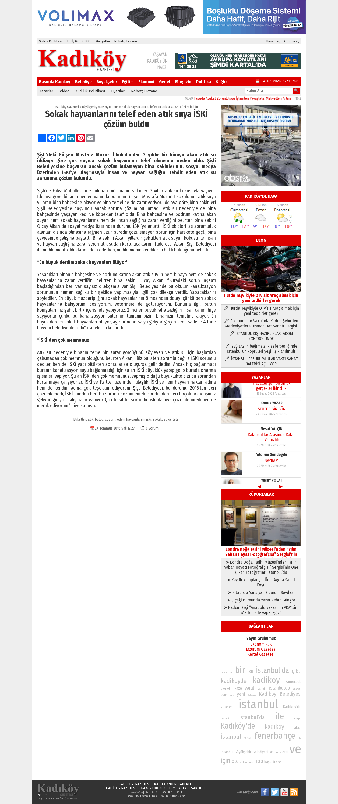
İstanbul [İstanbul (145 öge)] (231, 736)
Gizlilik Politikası (50, 41)
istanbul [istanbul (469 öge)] (258, 704)
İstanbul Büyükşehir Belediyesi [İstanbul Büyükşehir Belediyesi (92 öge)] (244, 752)
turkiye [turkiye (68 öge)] (247, 738)
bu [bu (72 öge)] (299, 737)
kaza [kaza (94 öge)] (238, 688)
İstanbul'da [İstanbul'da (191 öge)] (272, 670)
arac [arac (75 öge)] (278, 762)
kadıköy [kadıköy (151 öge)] (274, 726)
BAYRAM (272, 443)
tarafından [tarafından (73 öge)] (249, 762)
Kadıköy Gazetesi (67, 107)
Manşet (102, 107)
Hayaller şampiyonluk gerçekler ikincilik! (271, 472)
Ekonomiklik (261, 644)
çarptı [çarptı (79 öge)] (297, 718)
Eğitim (127, 81)
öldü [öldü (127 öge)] (236, 761)
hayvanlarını (135, 419)
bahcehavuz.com (175, 796)
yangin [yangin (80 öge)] (262, 688)
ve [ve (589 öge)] (295, 749)
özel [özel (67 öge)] (232, 695)
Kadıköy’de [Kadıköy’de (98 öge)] (292, 706)
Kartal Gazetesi (261, 654)
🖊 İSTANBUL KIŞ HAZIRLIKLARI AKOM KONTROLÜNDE (261, 336)
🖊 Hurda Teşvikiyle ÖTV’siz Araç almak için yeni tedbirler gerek (261, 311)
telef (176, 419)
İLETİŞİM (72, 41)
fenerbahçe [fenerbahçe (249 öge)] (275, 736)
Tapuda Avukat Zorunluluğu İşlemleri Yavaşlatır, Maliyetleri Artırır (251, 98)
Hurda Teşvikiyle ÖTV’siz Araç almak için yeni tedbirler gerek (261, 295)
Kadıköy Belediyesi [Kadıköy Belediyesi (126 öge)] (280, 694)
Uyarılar (118, 91)
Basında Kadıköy (54, 81)
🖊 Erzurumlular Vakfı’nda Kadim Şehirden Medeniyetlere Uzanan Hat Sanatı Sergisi (261, 323)
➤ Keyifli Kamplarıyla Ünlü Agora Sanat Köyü (261, 582)
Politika (203, 81)
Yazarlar (46, 91)
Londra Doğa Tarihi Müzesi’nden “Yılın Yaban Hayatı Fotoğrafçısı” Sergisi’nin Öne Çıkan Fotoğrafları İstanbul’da (261, 552)
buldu (99, 419)
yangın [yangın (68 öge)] (224, 672)
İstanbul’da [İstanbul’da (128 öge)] (252, 717)
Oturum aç (291, 41)
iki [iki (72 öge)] (271, 752)
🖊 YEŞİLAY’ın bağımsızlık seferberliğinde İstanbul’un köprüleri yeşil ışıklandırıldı (261, 349)
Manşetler (103, 41)
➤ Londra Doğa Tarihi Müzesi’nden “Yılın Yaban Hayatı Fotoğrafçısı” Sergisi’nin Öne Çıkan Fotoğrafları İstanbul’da (261, 567)
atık (90, 419)
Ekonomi (146, 81)
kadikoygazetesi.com (125, 788)
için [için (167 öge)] (225, 761)
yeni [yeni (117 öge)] (241, 694)
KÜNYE (86, 41)
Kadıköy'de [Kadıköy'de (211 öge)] (238, 726)
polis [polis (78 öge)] (278, 752)
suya (167, 419)
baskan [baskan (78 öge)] (297, 688)
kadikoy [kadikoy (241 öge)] (266, 680)
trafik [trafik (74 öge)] (224, 695)
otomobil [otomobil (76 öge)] (226, 688)
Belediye (83, 81)
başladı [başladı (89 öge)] (269, 762)
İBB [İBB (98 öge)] (250, 671)
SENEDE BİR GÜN (272, 391)
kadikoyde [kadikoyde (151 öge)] (234, 680)
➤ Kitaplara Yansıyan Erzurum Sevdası (261, 592)
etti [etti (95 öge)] (285, 752)
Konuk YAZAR (271, 386)
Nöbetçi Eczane (125, 41)
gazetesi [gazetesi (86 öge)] (227, 707)
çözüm (110, 419)
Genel (164, 81)
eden (121, 419)
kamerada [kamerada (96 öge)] (293, 681)
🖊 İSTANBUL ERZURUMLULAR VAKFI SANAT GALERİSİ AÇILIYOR (261, 361)
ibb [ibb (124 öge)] (259, 761)
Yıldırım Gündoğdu (271, 437)
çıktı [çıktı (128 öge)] (296, 671)
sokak (157, 419)
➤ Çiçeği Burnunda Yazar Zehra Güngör (261, 600)
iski (148, 419)
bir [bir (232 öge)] (240, 670)
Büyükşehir (107, 81)
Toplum (113, 107)
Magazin (183, 81)
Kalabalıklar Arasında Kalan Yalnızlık (271, 420)
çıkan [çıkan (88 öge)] (297, 727)
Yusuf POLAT (271, 463)
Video (64, 91)
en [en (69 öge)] (231, 672)
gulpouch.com (156, 796)
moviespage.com (137, 796)
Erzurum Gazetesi (261, 649)
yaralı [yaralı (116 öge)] (250, 688)
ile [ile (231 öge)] (279, 716)
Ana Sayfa (137, 792)
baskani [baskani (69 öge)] (225, 718)
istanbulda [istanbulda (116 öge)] (279, 688)
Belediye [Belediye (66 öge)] (252, 695)
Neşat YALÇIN (271, 411)
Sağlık (221, 81)
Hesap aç (273, 41)
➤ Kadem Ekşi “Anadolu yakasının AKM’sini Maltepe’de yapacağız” (261, 610)
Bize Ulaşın (175, 792)
